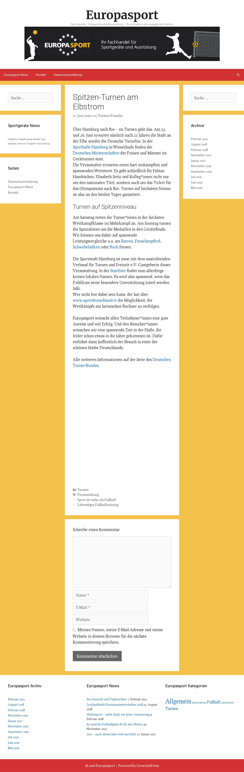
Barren (127, 241)
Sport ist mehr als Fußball (96, 500)
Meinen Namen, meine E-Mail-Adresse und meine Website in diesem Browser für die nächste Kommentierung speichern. (118, 635)
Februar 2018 (199, 149)
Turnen (83, 490)
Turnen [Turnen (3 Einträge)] (171, 708)
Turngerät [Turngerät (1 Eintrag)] (31, 143)
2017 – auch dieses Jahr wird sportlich (111, 734)
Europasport (122, 15)
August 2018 (199, 144)
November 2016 (201, 166)
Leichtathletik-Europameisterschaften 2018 (115, 704)
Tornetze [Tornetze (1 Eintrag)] (21, 143)
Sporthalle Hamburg (90, 147)
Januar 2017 (198, 160)
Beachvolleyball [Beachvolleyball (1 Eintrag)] (199, 702)
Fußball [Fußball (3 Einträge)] (213, 702)
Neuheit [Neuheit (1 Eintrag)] (36, 139)
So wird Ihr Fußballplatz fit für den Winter (114, 724)
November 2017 (201, 155)
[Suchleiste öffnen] (238, 75)
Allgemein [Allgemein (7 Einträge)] (178, 701)
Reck (114, 246)
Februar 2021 (199, 139)
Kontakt (41, 75)
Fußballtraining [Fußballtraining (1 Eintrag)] (25, 139)
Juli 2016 (196, 177)
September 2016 (201, 171)
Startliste (118, 270)
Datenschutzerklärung (68, 75)
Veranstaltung (88, 495)
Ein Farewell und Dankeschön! (107, 699)
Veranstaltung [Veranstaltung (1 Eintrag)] (43, 143)
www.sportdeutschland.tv (95, 300)
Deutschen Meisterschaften (96, 152)
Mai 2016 (196, 187)
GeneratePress (147, 766)
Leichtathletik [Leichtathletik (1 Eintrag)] (227, 702)
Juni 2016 (196, 182)
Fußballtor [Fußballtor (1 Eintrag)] (12, 139)
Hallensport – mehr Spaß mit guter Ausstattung (118, 714)
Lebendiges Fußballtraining (98, 505)
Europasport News (16, 75)
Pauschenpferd (147, 241)
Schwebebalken (86, 246)
